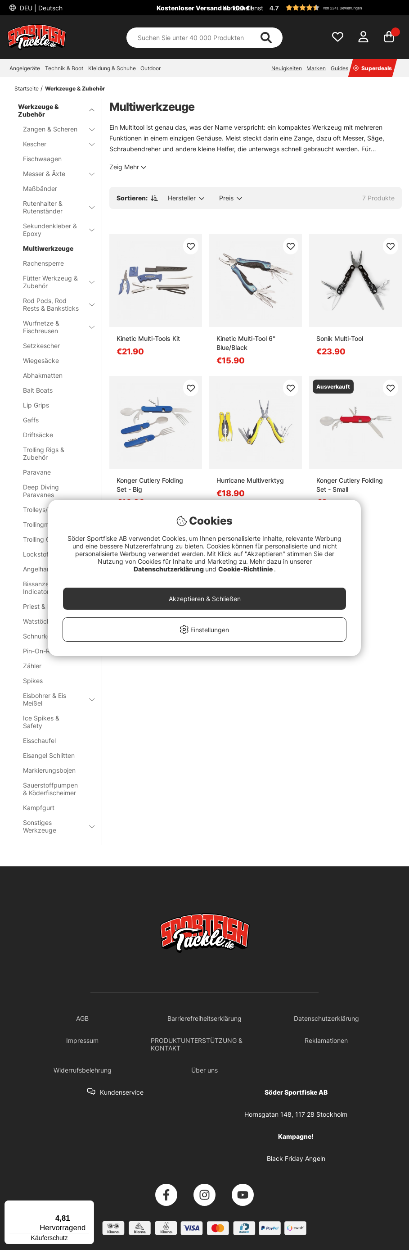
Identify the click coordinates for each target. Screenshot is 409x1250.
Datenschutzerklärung (169, 569)
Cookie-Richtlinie (246, 569)
